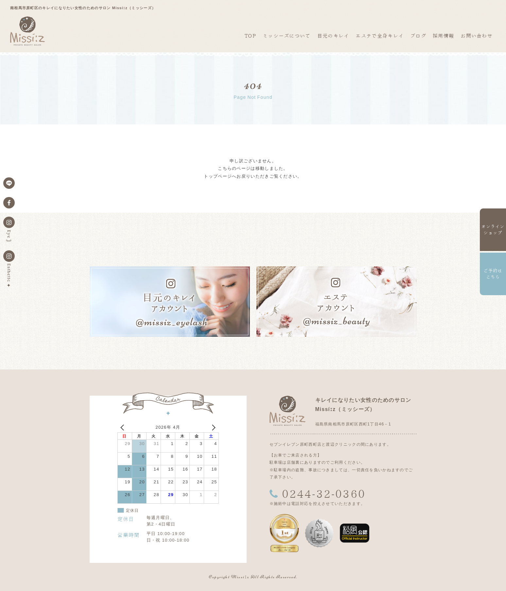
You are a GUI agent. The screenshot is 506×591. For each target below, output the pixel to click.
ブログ (418, 35)
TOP (250, 35)
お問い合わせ (477, 35)
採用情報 (443, 35)
